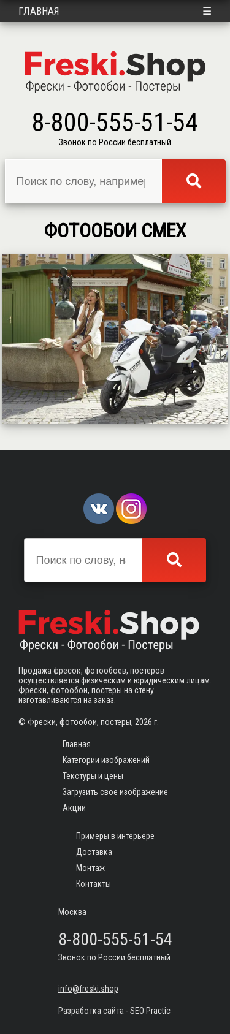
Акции (74, 808)
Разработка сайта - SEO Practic (114, 1011)
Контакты (93, 884)
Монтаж (90, 868)
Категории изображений (106, 760)
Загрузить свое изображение (115, 792)
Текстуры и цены (93, 776)
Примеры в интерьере (115, 836)
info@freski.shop (88, 989)
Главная (38, 11)
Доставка (94, 852)
